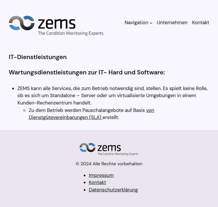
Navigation (136, 22)
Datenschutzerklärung (113, 190)
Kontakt (97, 182)
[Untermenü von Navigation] (151, 22)
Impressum (101, 175)
